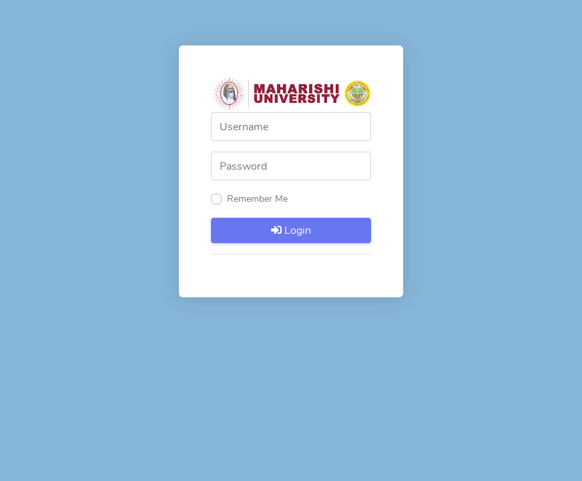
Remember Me (257, 198)
